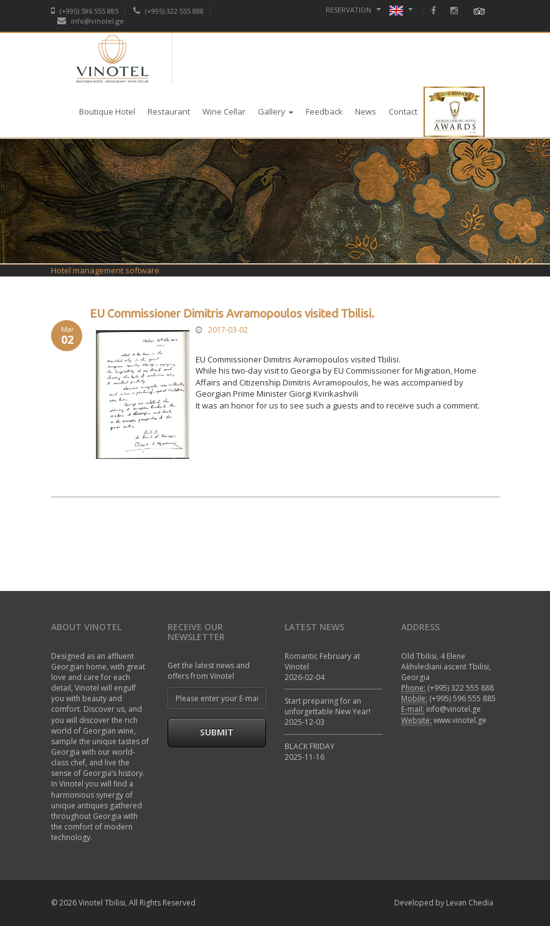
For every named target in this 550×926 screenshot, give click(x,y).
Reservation (353, 9)
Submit (217, 732)
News (365, 111)
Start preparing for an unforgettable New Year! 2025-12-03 (328, 711)
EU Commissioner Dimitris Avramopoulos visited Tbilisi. (232, 313)
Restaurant (169, 111)
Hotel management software (105, 270)
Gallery (275, 111)
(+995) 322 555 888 (168, 11)
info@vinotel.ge (90, 21)
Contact (403, 111)
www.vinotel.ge (460, 720)
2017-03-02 (228, 329)
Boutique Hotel (107, 111)
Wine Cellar (223, 111)
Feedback (324, 111)
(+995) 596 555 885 (84, 11)
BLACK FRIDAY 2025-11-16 (309, 751)
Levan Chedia (469, 902)
